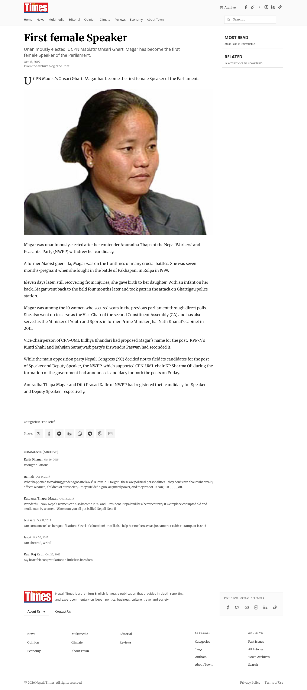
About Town (155, 19)
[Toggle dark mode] (281, 19)
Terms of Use (274, 682)
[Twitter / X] (252, 8)
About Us (37, 611)
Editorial (74, 19)
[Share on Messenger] (59, 433)
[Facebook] (246, 8)
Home (28, 19)
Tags (198, 649)
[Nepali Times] (38, 597)
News (40, 19)
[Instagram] (266, 8)
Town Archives (259, 657)
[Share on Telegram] (90, 433)
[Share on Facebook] (49, 433)
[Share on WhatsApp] (79, 433)
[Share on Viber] (100, 433)
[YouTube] (259, 8)
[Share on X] (39, 433)
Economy (136, 19)
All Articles (256, 649)
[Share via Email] (110, 433)
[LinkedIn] (273, 8)
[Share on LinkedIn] (69, 433)
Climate (105, 19)
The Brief (48, 422)
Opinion (89, 19)
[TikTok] (280, 8)
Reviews (120, 19)
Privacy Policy (250, 682)
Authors (201, 657)
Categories (202, 642)
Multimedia (56, 19)
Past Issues (256, 642)
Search (253, 665)
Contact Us (63, 611)
